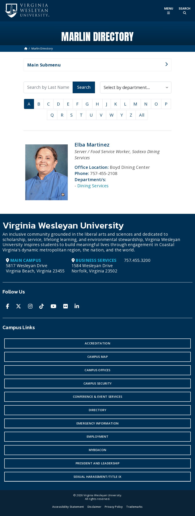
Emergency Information (97, 423)
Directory (97, 410)
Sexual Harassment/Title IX (97, 477)
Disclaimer (94, 507)
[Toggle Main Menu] (169, 10)
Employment (97, 436)
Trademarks (134, 507)
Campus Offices (97, 370)
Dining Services (93, 186)
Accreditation (97, 343)
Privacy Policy (114, 507)
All (141, 115)
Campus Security (97, 383)
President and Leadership (97, 463)
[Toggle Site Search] (184, 10)
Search (83, 87)
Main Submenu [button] (96, 66)
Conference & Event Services (97, 397)
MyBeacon (97, 450)
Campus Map (97, 357)
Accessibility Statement (68, 507)
